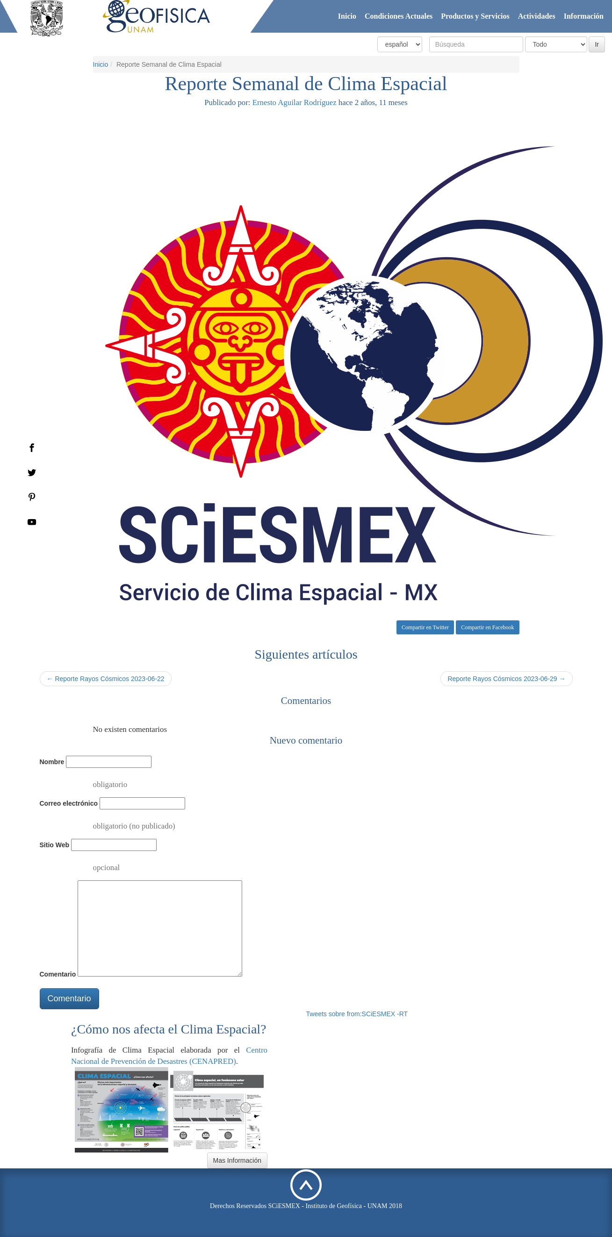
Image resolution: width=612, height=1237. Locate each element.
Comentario (58, 974)
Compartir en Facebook (487, 627)
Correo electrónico (69, 803)
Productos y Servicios (475, 16)
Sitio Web (55, 845)
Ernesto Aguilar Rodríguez (294, 102)
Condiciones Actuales (398, 16)
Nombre (52, 762)
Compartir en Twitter (425, 627)
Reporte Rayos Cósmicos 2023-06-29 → (506, 678)
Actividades (536, 16)
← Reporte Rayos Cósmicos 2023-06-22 (106, 678)
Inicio (347, 16)
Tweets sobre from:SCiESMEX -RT (357, 1014)
